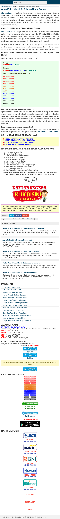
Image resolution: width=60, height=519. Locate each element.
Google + (26, 215)
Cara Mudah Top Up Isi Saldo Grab (15, 318)
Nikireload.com (6, 13)
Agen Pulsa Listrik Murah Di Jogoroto (17, 240)
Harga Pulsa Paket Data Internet (14, 300)
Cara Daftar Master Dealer (12, 287)
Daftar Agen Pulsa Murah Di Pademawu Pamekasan (23, 228)
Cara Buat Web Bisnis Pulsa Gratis (15, 313)
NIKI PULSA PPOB (8, 32)
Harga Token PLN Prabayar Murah (15, 297)
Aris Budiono (30, 219)
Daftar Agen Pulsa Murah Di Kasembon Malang (21, 272)
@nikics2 (30, 357)
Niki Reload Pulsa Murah (11, 517)
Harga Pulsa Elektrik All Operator (14, 295)
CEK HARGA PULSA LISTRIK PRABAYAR (20, 141)
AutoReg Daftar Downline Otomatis (15, 308)
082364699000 (30, 407)
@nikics (30, 351)
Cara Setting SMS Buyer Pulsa (13, 310)
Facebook (18, 215)
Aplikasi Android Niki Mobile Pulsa (15, 305)
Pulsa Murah (10, 6)
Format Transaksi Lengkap (12, 292)
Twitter (11, 215)
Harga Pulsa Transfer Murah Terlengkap (17, 315)
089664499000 (30, 408)
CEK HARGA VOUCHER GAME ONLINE (19, 143)
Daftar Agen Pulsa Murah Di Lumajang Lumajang (22, 263)
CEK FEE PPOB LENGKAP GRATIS (18, 144)
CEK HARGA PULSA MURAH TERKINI (19, 139)
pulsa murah (6, 34)
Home (4, 6)
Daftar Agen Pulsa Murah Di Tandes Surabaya (20, 251)
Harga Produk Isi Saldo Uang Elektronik (17, 321)
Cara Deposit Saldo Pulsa (12, 290)
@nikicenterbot (30, 415)
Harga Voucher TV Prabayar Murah (15, 303)
